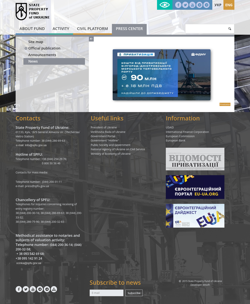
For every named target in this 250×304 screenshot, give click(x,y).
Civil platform (92, 28)
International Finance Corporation (187, 132)
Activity (61, 28)
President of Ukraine (104, 127)
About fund (32, 28)
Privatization (225, 104)
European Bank (175, 140)
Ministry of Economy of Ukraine (111, 154)
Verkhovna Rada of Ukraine (108, 132)
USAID (170, 127)
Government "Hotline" (105, 140)
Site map (35, 41)
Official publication (42, 48)
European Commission (180, 136)
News (33, 61)
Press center (129, 28)
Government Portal (103, 136)
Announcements (42, 54)
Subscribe (134, 293)
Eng (229, 5)
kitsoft (206, 284)
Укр (217, 5)
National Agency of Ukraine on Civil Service (118, 149)
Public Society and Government (111, 145)
